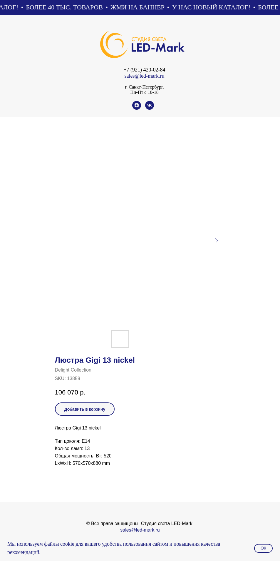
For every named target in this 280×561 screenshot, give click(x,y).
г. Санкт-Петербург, (144, 86)
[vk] (149, 108)
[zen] (136, 108)
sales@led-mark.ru (144, 76)
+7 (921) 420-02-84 (144, 70)
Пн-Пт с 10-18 (144, 92)
